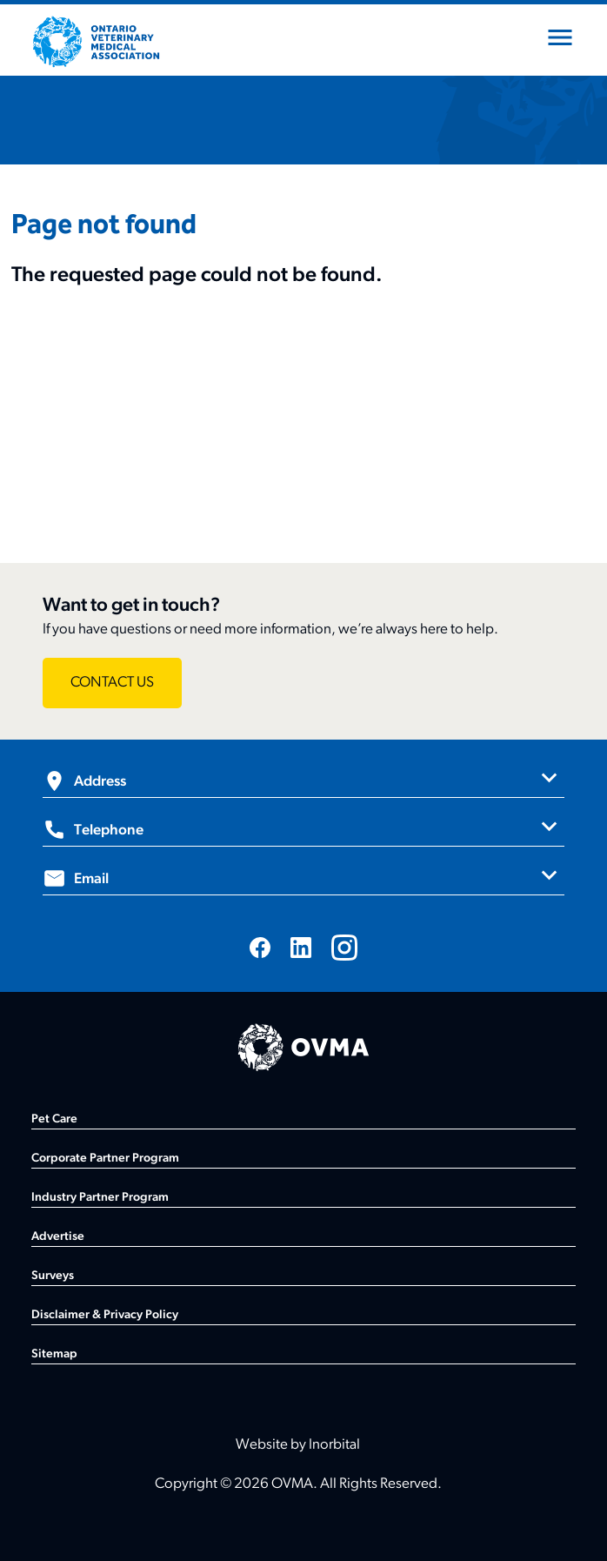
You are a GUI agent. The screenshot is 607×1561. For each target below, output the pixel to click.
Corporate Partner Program (105, 1158)
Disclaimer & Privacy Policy (104, 1315)
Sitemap (54, 1354)
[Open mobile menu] (560, 41)
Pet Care (54, 1119)
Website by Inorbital (298, 1444)
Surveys (52, 1276)
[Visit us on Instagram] (344, 948)
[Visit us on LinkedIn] (300, 947)
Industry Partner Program (100, 1197)
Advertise (57, 1236)
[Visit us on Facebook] (260, 947)
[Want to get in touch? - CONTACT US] (112, 683)
